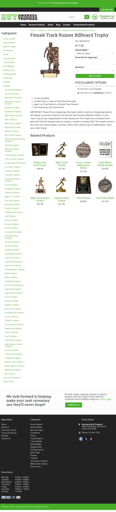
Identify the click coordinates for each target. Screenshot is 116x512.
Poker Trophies (11, 297)
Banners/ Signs (9, 46)
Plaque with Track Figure (40, 163)
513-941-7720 (106, 9)
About (50, 24)
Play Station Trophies (14, 293)
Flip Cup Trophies (12, 200)
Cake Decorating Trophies (12, 150)
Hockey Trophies (12, 224)
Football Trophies (12, 208)
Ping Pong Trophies (13, 289)
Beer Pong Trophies (13, 123)
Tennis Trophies (11, 332)
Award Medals (9, 42)
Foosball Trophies (12, 204)
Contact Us (73, 405)
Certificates (8, 50)
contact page (105, 399)
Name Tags (7, 78)
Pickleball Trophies (12, 281)
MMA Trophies (11, 273)
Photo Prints (8, 381)
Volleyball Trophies (13, 358)
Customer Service (8, 430)
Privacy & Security (8, 433)
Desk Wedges (8, 66)
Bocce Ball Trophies (13, 135)
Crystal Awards (9, 58)
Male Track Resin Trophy (40, 199)
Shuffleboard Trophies (14, 312)
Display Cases (9, 70)
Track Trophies (11, 336)
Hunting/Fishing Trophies (11, 237)
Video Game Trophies (14, 354)
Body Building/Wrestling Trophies (15, 140)
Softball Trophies (12, 320)
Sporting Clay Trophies (14, 324)
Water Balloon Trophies (15, 366)
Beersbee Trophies (13, 127)
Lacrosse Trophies (12, 257)
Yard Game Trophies (11, 377)
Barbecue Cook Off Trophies (13, 102)
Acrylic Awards (9, 39)
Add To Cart (95, 76)
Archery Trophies (12, 93)
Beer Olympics (11, 119)
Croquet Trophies (12, 171)
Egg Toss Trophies (12, 196)
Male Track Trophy (62, 163)
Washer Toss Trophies (14, 362)
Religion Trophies (12, 305)
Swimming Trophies (13, 328)
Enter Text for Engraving (86, 57)
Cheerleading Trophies (14, 155)
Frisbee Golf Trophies (14, 212)
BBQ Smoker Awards (13, 115)
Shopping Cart (107, 16)
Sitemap (4, 436)
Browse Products (37, 24)
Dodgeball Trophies (13, 188)
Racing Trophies (11, 301)
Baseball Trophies (12, 107)
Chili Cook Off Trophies (14, 159)
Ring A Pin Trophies (13, 309)
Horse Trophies (11, 228)
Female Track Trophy (61, 199)
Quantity (80, 67)
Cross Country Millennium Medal (83, 165)
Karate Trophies (11, 246)
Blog (58, 24)
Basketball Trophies (13, 111)
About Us (5, 427)
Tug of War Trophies (13, 340)
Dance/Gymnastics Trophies (13, 180)
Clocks (6, 54)
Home (23, 24)
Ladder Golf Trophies (14, 261)
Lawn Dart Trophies (13, 265)
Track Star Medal (105, 197)
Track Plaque (83, 197)
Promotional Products (84, 24)
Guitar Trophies (11, 220)
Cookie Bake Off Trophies (15, 163)
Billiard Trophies (11, 131)
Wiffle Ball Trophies (13, 370)
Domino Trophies (12, 192)
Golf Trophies (10, 216)
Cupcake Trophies (12, 175)
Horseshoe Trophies (13, 232)
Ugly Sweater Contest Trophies (14, 345)
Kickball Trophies (12, 250)
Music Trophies (11, 277)
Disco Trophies (11, 185)
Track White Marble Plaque (105, 163)
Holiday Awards (9, 74)
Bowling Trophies (12, 145)
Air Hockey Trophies (13, 90)
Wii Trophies (10, 374)
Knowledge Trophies (13, 253)
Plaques (6, 82)
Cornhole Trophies (12, 167)
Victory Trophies (12, 350)
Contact (66, 24)
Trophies (7, 86)
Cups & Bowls (9, 62)
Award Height (82, 50)
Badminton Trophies (13, 97)
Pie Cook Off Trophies (14, 285)
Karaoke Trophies (12, 242)
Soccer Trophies (11, 316)
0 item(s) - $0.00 (107, 18)
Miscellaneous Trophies (15, 269)
